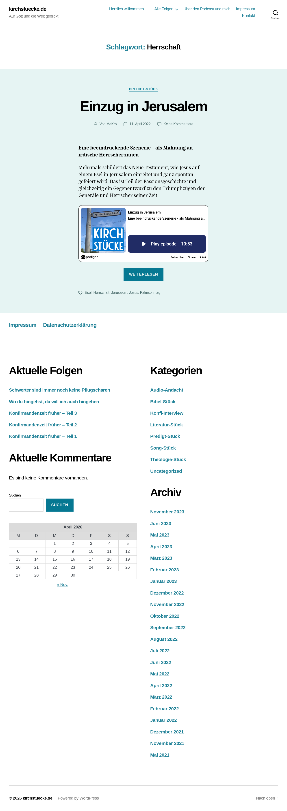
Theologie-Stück (168, 459)
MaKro (112, 124)
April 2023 (161, 546)
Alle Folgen (163, 9)
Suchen (15, 495)
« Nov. (62, 584)
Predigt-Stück (143, 89)
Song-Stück (163, 447)
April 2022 (161, 685)
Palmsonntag (150, 292)
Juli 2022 (160, 650)
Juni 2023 (160, 523)
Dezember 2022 (167, 592)
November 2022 (167, 604)
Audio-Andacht (166, 389)
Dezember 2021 (167, 731)
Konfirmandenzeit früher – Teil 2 (43, 424)
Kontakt (248, 15)
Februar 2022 (164, 708)
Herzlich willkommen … (129, 9)
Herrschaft (101, 292)
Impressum (245, 9)
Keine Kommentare (179, 124)
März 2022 (161, 697)
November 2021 (167, 743)
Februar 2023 (164, 569)
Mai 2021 (159, 755)
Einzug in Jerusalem (143, 106)
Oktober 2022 (164, 616)
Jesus (133, 292)
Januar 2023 (163, 581)
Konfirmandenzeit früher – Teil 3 (43, 413)
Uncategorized (166, 471)
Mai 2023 (159, 534)
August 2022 (164, 639)
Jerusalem (119, 292)
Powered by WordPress (78, 798)
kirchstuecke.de (27, 9)
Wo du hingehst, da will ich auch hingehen (54, 401)
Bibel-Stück (163, 401)
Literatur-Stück (166, 424)
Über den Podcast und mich (206, 9)
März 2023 (161, 558)
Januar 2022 (163, 720)
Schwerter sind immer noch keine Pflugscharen (59, 389)
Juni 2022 (160, 662)
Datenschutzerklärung (70, 325)
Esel (88, 292)
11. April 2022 (140, 124)
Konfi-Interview (166, 413)
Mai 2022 (159, 673)
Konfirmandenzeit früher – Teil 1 (43, 436)
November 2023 (167, 511)
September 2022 (167, 627)
